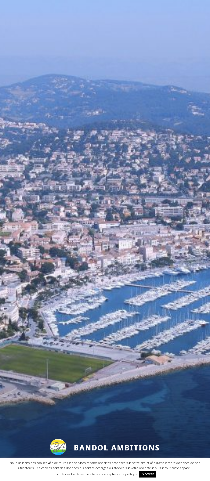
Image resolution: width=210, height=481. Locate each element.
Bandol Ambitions (117, 448)
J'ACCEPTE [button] (148, 474)
